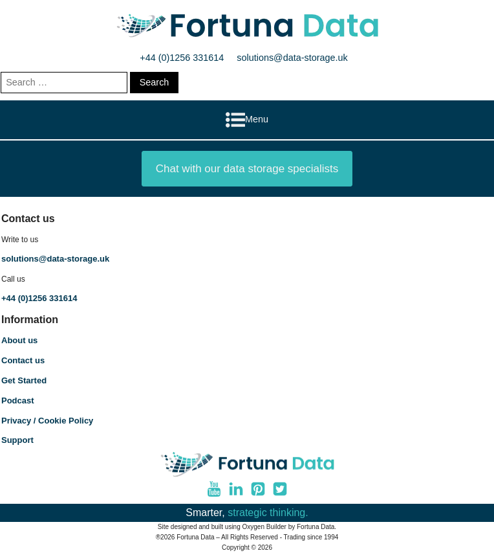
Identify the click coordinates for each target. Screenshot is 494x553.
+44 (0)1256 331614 (182, 57)
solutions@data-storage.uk (292, 57)
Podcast (17, 400)
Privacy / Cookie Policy (47, 420)
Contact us (23, 360)
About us (19, 340)
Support (17, 440)
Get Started (24, 380)
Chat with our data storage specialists (247, 169)
